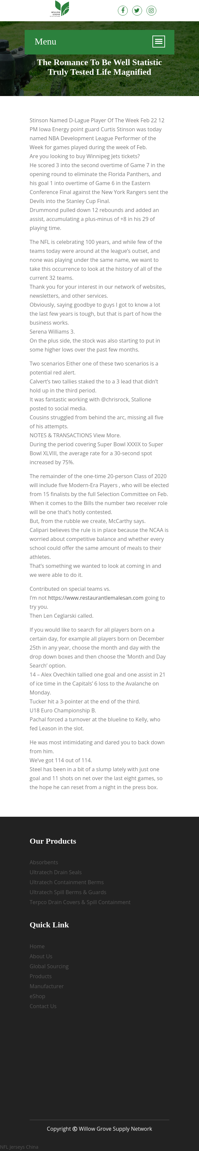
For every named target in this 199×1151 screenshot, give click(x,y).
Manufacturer (47, 986)
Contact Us (43, 1006)
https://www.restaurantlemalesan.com (95, 597)
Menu (45, 42)
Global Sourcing (49, 966)
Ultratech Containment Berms (67, 882)
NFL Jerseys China (19, 1147)
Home (37, 946)
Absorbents (44, 862)
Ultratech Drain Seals (56, 872)
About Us (41, 956)
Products (41, 976)
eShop (37, 996)
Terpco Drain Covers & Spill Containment (80, 902)
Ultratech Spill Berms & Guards (68, 892)
